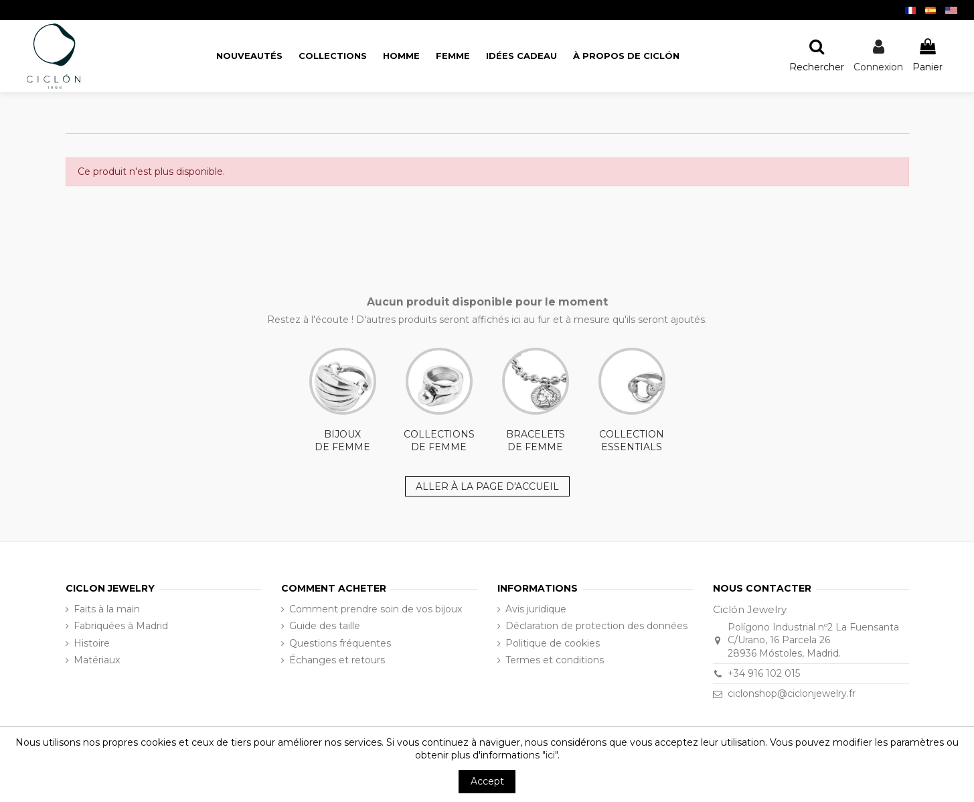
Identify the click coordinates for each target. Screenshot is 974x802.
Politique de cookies (552, 643)
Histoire (92, 643)
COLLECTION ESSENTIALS (631, 401)
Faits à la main (107, 609)
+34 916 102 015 (764, 673)
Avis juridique (535, 609)
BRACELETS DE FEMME (535, 401)
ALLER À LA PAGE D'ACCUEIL (487, 486)
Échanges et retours (337, 660)
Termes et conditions (554, 660)
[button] (626, 56)
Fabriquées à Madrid (121, 626)
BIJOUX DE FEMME (342, 401)
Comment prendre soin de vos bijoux (375, 609)
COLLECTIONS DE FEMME (439, 401)
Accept (487, 781)
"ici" (550, 755)
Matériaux (97, 660)
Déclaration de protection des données (596, 626)
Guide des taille (324, 626)
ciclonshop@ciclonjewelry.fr (792, 693)
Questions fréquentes (340, 643)
